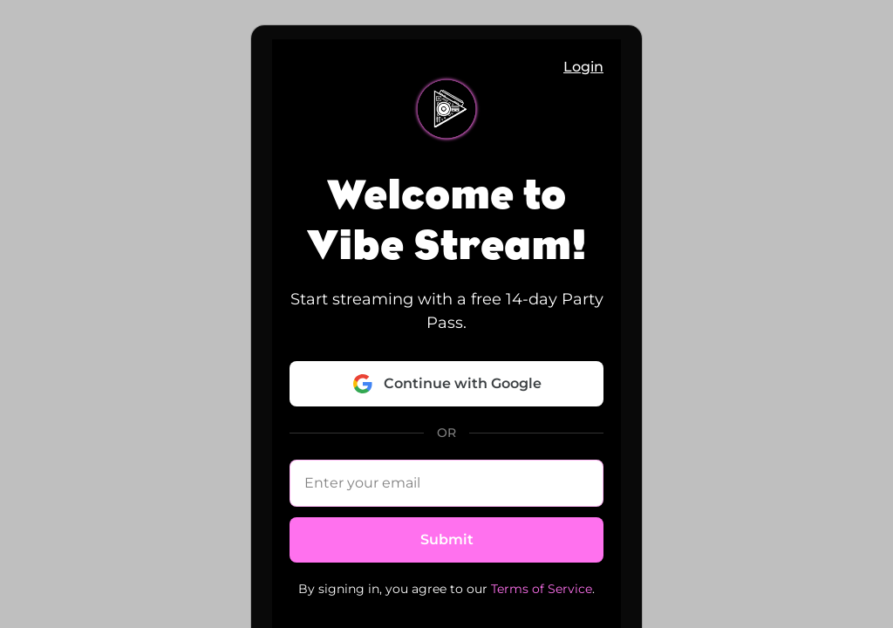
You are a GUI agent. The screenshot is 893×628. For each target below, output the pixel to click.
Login (583, 66)
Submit (447, 539)
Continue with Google (447, 383)
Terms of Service (541, 589)
